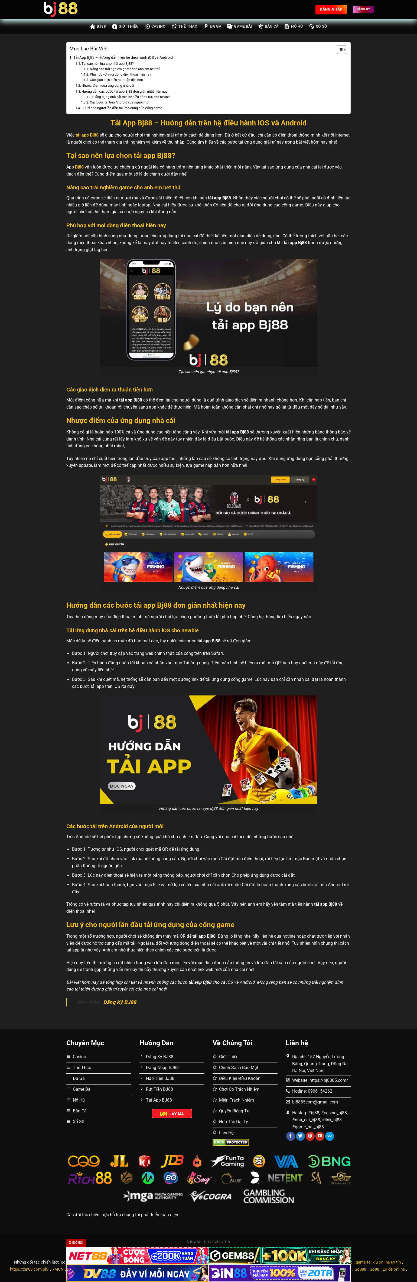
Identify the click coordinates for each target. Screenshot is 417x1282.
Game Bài (239, 26)
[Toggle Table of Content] (339, 49)
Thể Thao (184, 26)
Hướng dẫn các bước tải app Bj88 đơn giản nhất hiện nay (124, 91)
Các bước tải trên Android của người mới (119, 102)
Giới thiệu (125, 26)
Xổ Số (318, 26)
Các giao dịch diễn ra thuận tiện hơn (116, 80)
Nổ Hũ (293, 26)
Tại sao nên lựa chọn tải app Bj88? (108, 63)
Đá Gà (212, 26)
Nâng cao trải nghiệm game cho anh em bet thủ (125, 69)
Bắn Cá (268, 26)
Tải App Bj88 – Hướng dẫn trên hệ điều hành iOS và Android (123, 57)
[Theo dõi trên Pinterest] (310, 1136)
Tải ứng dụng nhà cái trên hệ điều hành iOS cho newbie (130, 97)
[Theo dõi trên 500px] (329, 1136)
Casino (155, 26)
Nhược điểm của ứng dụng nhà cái (108, 85)
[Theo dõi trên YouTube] (319, 1136)
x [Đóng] (76, 1243)
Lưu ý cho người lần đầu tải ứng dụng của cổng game (122, 108)
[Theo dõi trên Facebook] (290, 1136)
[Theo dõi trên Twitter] (300, 1136)
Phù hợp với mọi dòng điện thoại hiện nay (120, 74)
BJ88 (98, 26)
